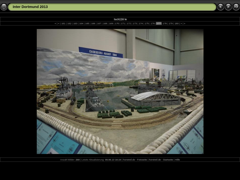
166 (93, 23)
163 (75, 23)
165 (87, 23)
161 (63, 23)
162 (69, 23)
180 (176, 23)
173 (135, 23)
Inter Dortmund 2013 (30, 7)
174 (141, 23)
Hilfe (177, 159)
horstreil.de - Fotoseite (135, 159)
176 (152, 23)
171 (123, 23)
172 (129, 23)
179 (170, 23)
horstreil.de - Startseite (161, 159)
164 (81, 23)
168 (105, 23)
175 (147, 23)
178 (164, 23)
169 (111, 23)
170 (117, 23)
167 (99, 23)
